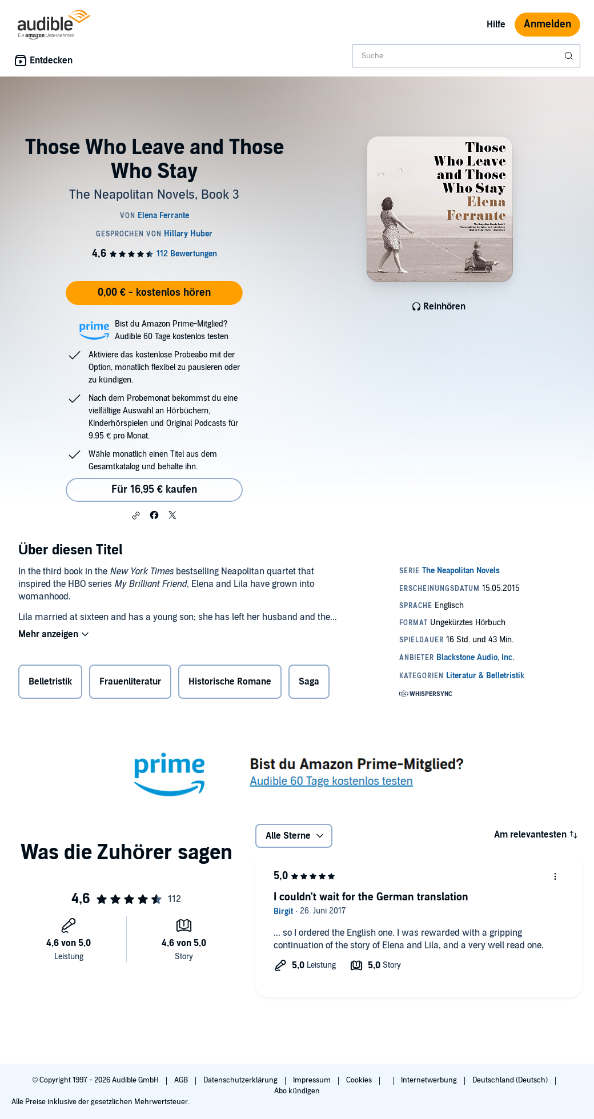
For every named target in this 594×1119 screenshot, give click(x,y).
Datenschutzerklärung (241, 1080)
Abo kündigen (296, 1091)
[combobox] (466, 56)
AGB (182, 1080)
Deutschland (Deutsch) (510, 1080)
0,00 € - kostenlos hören (154, 293)
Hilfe (496, 24)
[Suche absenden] (570, 56)
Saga (309, 681)
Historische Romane (229, 681)
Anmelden (547, 24)
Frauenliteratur (130, 681)
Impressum (312, 1080)
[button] (136, 515)
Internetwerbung (430, 1080)
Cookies (360, 1080)
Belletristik (50, 681)
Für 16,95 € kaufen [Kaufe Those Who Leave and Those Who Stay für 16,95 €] (154, 490)
